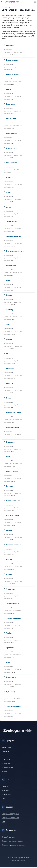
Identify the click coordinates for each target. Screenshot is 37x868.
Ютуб (3, 823)
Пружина (9, 487)
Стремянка (10, 590)
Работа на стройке (13, 502)
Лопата (9, 340)
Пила (8, 458)
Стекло (9, 575)
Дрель (8, 193)
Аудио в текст (6, 752)
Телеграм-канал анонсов (10, 819)
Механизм (10, 370)
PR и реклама (6, 796)
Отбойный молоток (13, 414)
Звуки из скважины (13, 237)
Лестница (10, 311)
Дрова (8, 208)
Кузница (9, 296)
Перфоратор (10, 443)
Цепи (8, 663)
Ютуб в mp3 (6, 760)
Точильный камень (13, 619)
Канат (8, 281)
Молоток (9, 384)
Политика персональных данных (13, 846)
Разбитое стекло (12, 517)
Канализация (11, 267)
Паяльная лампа (12, 428)
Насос (8, 399)
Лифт (8, 326)
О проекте (5, 792)
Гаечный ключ (11, 134)
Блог (3, 800)
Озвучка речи (6, 748)
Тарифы (4, 772)
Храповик (10, 649)
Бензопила (10, 46)
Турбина (9, 634)
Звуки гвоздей (11, 223)
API (3, 756)
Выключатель (11, 120)
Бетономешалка (12, 61)
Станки (9, 561)
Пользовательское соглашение (12, 842)
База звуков (6, 764)
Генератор (10, 179)
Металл (9, 355)
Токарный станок (12, 605)
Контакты (5, 788)
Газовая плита (11, 149)
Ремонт (9, 531)
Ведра (8, 90)
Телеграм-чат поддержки (10, 815)
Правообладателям (8, 838)
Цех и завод (10, 693)
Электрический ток (13, 708)
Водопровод (10, 105)
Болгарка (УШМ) (12, 76)
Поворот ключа (12, 472)
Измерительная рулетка (15, 252)
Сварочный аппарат (13, 546)
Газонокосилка (11, 164)
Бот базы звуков (7, 768)
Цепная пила (11, 678)
